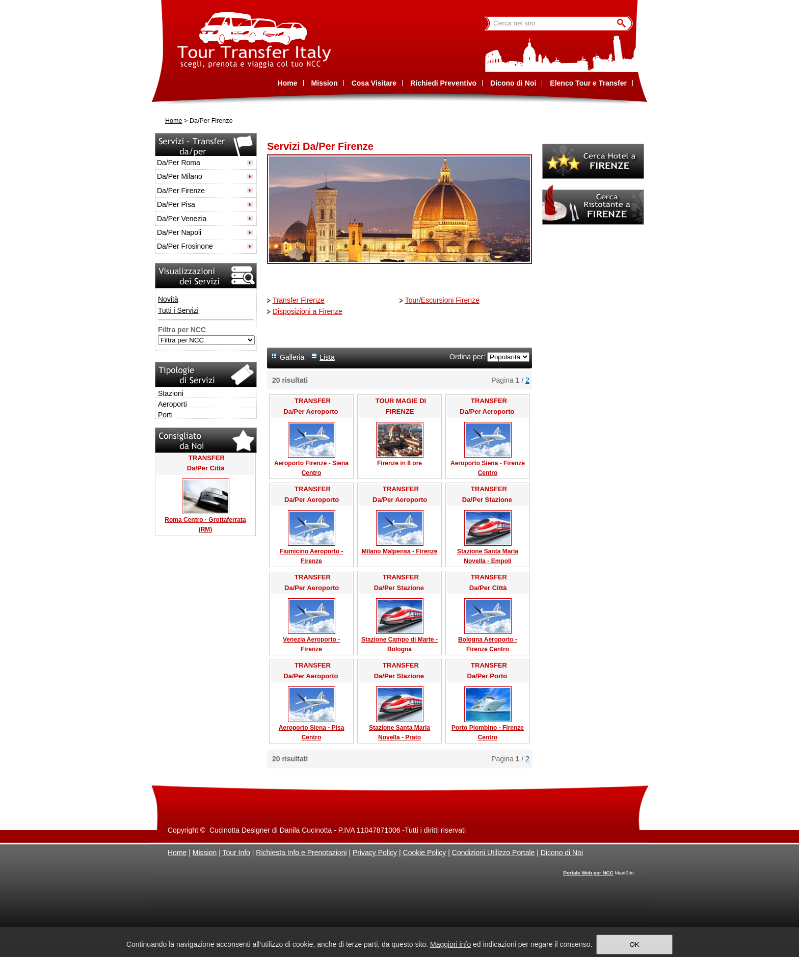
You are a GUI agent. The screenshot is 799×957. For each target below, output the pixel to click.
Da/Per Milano (179, 176)
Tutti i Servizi (178, 310)
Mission (205, 852)
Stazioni (170, 393)
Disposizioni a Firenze (307, 311)
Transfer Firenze (299, 300)
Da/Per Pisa (176, 204)
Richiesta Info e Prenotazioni (301, 852)
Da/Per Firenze (181, 191)
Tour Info (236, 852)
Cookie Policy (424, 852)
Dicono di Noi (562, 852)
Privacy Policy (375, 852)
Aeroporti (172, 404)
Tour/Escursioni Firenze (442, 300)
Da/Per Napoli (179, 232)
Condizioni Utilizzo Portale (493, 852)
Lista (327, 357)
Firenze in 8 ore (399, 463)
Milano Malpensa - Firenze (400, 551)
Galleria (292, 357)
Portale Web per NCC (588, 872)
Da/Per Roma (178, 162)
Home (173, 120)
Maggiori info (450, 944)
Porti (165, 415)
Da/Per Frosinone (185, 246)
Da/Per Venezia (181, 219)
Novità (168, 299)
